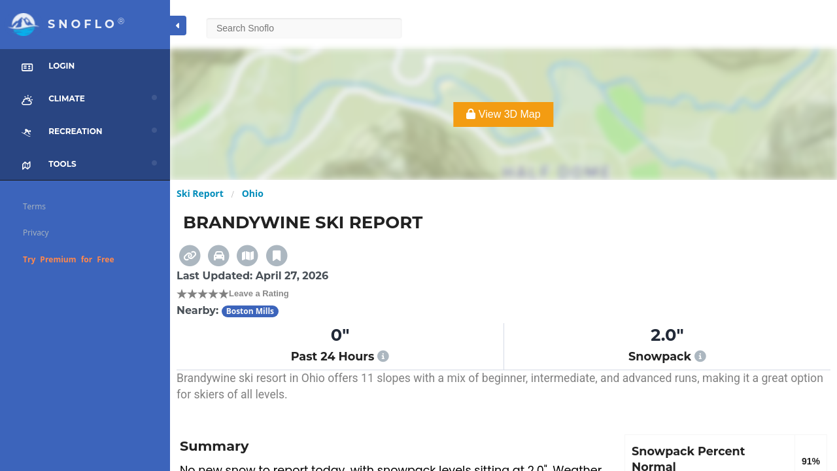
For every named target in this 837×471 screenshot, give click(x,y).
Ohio (253, 193)
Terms (34, 206)
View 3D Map (503, 114)
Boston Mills (250, 311)
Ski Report (200, 193)
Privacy (36, 232)
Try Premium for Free (68, 259)
